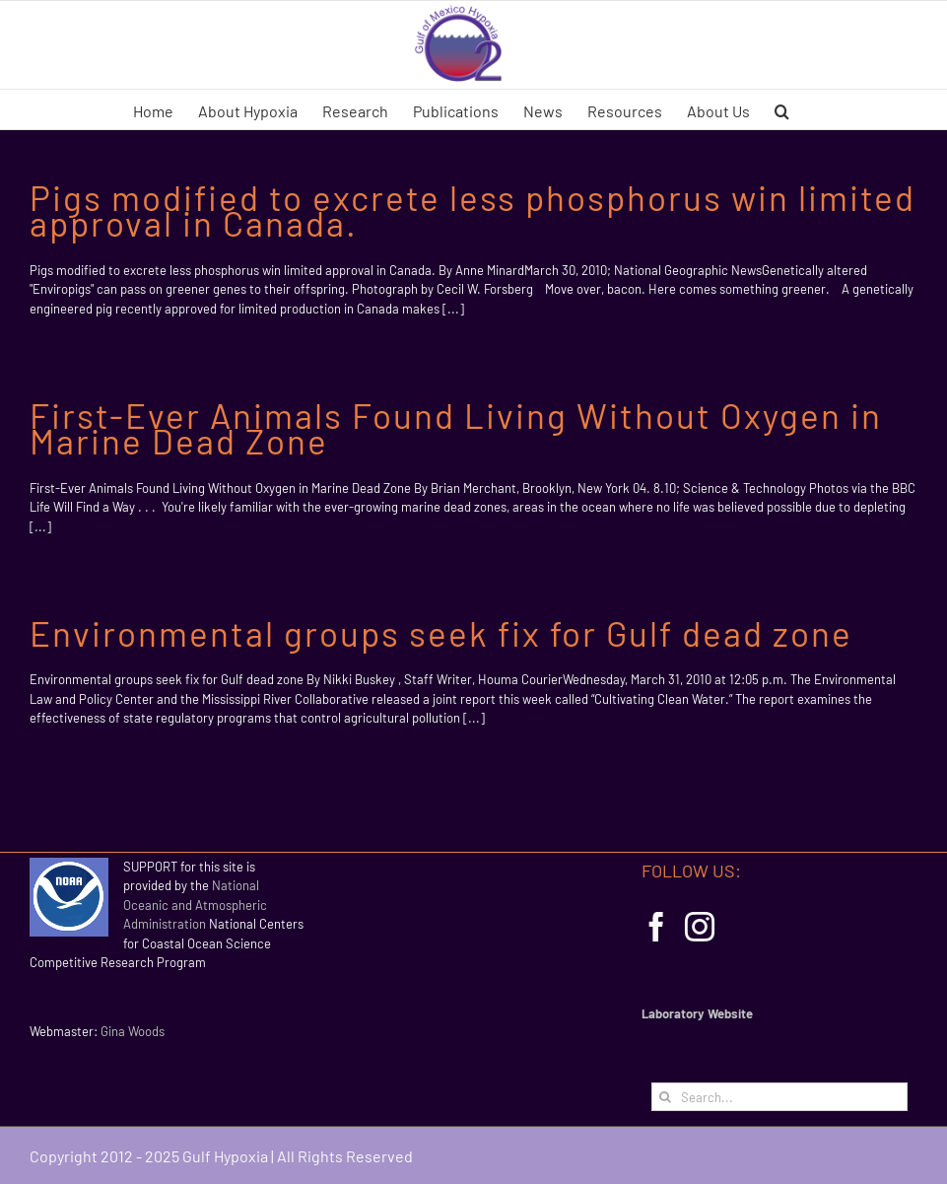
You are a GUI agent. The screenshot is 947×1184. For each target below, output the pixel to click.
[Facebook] (656, 926)
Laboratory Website (697, 1013)
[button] (782, 109)
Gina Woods (133, 1031)
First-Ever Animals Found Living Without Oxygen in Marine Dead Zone (456, 427)
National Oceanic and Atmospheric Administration (195, 904)
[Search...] (779, 1096)
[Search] (665, 1096)
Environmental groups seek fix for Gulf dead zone (441, 633)
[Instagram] (699, 926)
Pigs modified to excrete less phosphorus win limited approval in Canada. (472, 210)
